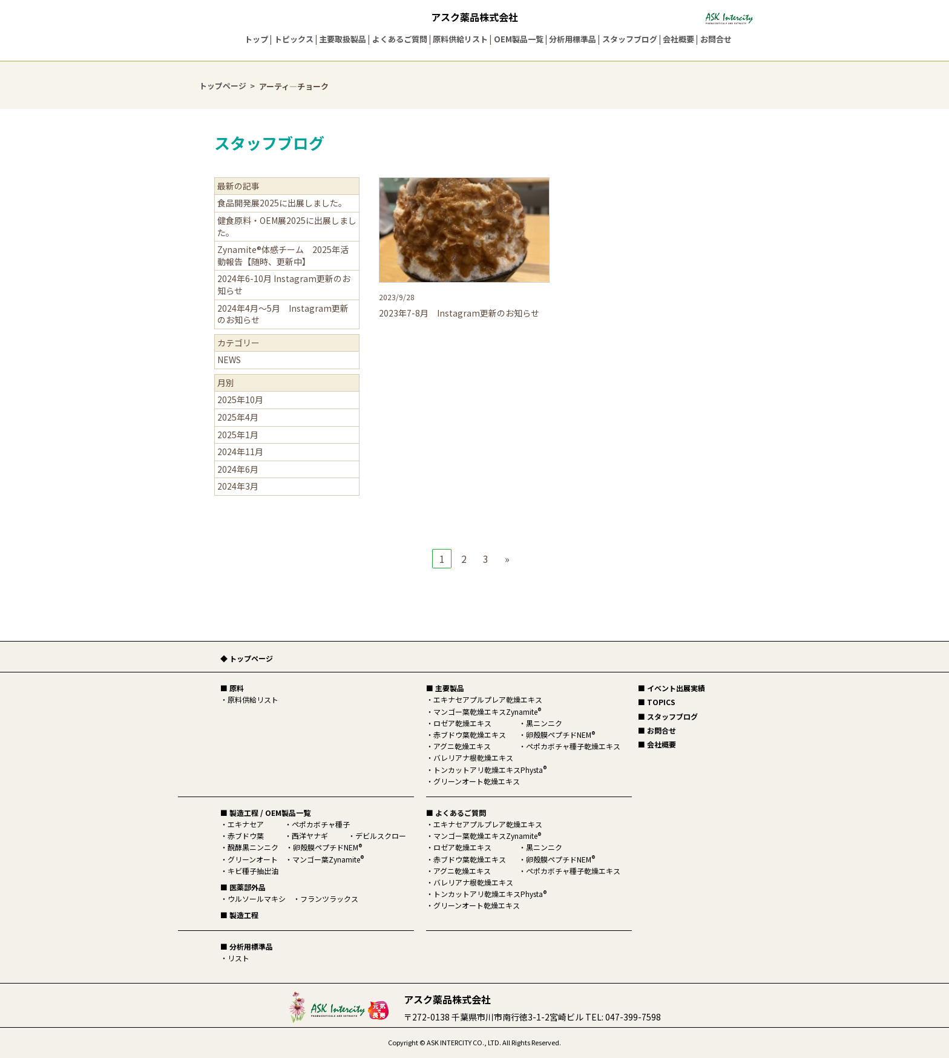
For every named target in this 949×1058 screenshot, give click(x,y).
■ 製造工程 (239, 915)
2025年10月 (240, 399)
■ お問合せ (657, 730)
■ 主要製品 (445, 688)
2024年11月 (240, 451)
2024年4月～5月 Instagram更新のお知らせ (283, 314)
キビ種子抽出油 (253, 871)
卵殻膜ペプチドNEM (327, 847)
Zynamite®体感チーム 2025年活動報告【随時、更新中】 (283, 255)
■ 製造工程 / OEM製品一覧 (265, 812)
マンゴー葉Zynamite (328, 859)
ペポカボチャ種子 (321, 824)
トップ (256, 39)
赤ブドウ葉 (246, 835)
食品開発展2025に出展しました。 (282, 203)
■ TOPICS (656, 702)
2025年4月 (237, 417)
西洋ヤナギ (310, 835)
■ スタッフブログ (668, 716)
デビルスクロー (380, 835)
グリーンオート (253, 859)
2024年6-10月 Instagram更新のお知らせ (283, 284)
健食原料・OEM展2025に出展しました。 (286, 226)
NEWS (229, 359)
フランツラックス (329, 898)
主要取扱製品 (342, 39)
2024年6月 (237, 469)
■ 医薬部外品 (243, 887)
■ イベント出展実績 (671, 688)
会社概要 (678, 39)
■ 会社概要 (657, 744)
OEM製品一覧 (518, 39)
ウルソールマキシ (257, 898)
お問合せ (716, 39)
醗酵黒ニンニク (253, 847)
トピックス (294, 39)
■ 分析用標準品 (246, 946)
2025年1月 (237, 435)
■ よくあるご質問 (456, 812)
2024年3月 (237, 486)
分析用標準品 (572, 39)
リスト (238, 958)
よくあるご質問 (399, 39)
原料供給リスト (460, 39)
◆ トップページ (246, 658)
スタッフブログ (629, 39)
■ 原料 (232, 688)
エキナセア (246, 824)
